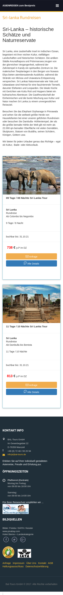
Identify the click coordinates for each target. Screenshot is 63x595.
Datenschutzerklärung (37, 566)
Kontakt (42, 563)
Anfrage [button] (31, 256)
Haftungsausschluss (13, 566)
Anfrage (7, 563)
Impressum (18, 563)
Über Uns (31, 563)
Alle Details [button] (31, 263)
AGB (50, 563)
